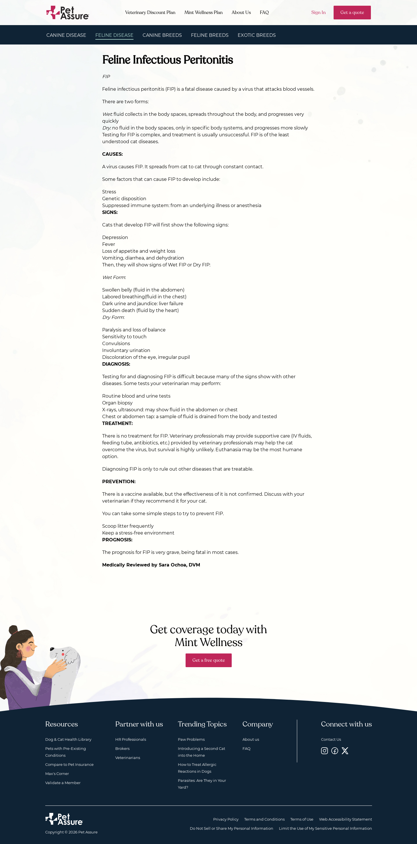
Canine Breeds (162, 35)
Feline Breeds (210, 35)
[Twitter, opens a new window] (345, 750)
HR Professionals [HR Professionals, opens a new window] (130, 739)
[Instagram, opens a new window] (324, 750)
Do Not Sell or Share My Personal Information (231, 828)
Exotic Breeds (257, 35)
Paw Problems (191, 739)
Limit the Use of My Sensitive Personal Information (325, 828)
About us (251, 739)
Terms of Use (301, 819)
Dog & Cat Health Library (68, 739)
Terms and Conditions (264, 819)
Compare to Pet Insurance (69, 764)
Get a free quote (208, 660)
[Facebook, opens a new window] (334, 750)
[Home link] (64, 819)
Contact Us (331, 739)
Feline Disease (114, 35)
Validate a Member (63, 782)
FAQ (264, 12)
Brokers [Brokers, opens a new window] (122, 748)
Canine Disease (66, 35)
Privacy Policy (226, 819)
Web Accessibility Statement (345, 819)
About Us (241, 12)
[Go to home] (67, 12)
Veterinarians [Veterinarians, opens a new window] (127, 757)
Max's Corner (57, 773)
